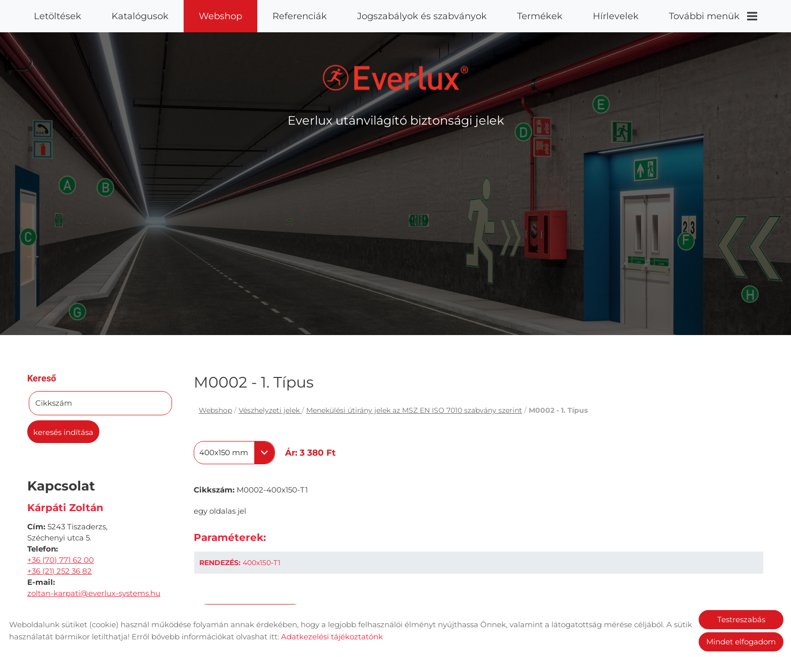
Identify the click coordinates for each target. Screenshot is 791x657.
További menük (713, 16)
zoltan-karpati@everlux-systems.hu (93, 592)
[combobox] (234, 451)
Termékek (539, 16)
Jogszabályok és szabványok (422, 16)
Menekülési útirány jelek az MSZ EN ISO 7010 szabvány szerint (414, 409)
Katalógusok (139, 16)
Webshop (220, 16)
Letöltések (57, 16)
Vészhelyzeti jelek (270, 409)
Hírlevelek (616, 16)
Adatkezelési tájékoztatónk (332, 636)
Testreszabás (741, 619)
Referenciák (299, 16)
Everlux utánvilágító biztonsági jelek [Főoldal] (396, 119)
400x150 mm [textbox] (223, 451)
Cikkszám (53, 402)
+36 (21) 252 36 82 (59, 570)
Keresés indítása (63, 431)
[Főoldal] (396, 76)
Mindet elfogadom (741, 641)
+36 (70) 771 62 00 (60, 559)
